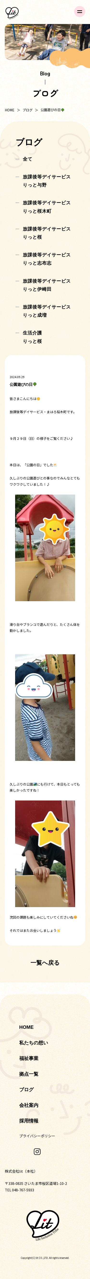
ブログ (28, 110)
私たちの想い (33, 1042)
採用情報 (28, 1120)
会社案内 (28, 1105)
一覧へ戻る (45, 962)
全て (27, 159)
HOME (9, 110)
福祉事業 (28, 1058)
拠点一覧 (28, 1074)
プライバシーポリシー (37, 1135)
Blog (45, 73)
